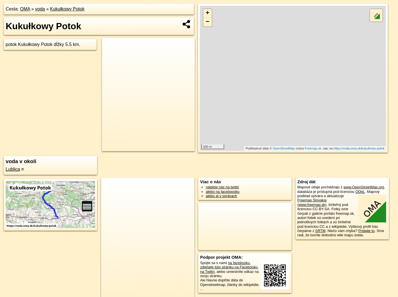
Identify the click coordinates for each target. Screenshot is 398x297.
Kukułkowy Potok (67, 9)
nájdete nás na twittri (222, 187)
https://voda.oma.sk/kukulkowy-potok (359, 148)
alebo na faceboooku (222, 191)
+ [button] (207, 13)
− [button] (207, 22)
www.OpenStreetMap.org (363, 187)
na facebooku (239, 263)
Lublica (13, 169)
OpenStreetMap (284, 148)
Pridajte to (366, 231)
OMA (25, 9)
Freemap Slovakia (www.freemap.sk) (312, 202)
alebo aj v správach (221, 196)
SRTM (320, 231)
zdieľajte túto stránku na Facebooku (229, 267)
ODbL (360, 191)
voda (40, 9)
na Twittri (207, 271)
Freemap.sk (313, 148)
